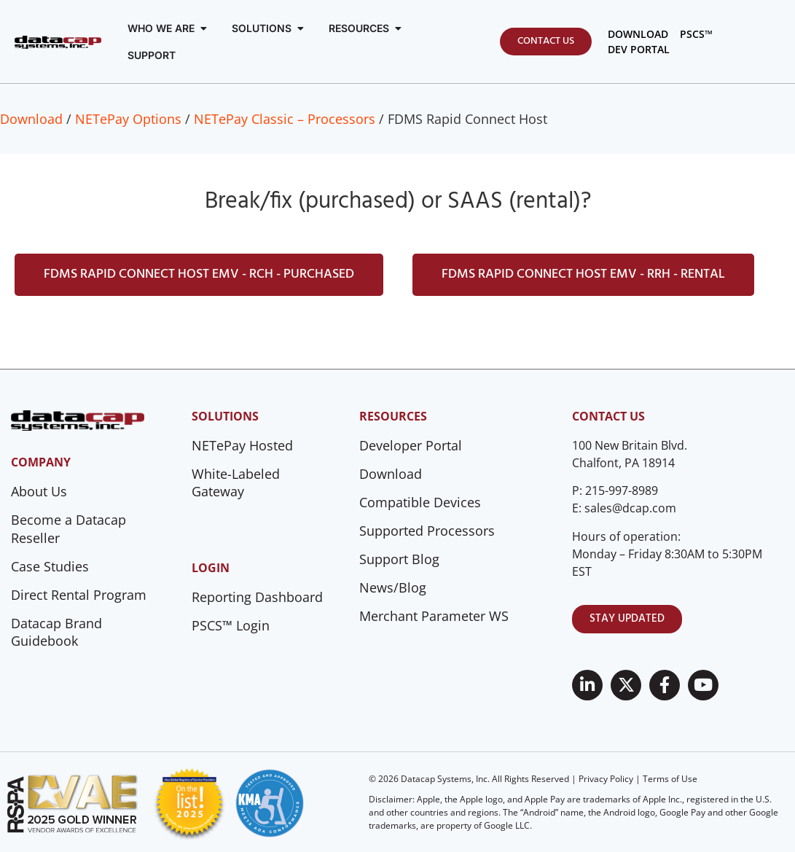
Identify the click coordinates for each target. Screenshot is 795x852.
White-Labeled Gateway (236, 483)
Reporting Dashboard (257, 597)
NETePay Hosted (242, 445)
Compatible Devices (420, 502)
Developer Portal (410, 445)
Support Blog (399, 559)
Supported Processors (427, 530)
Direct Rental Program (78, 594)
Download (31, 119)
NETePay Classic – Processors (284, 119)
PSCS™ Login (231, 625)
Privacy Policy (606, 779)
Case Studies (50, 566)
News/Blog (392, 587)
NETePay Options (128, 119)
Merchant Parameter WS (434, 616)
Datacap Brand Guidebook (56, 632)
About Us (39, 491)
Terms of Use (670, 779)
